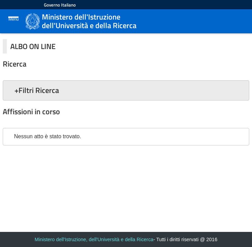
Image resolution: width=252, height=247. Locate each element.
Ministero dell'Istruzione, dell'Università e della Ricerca (94, 239)
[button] (126, 90)
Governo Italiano (60, 4)
